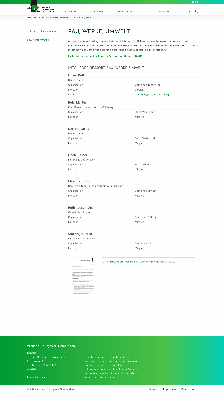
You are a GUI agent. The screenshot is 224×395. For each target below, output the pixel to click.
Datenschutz (188, 389)
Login (195, 2)
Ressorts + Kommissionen (43, 31)
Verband (70, 11)
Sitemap (154, 389)
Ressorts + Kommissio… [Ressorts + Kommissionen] (60, 17)
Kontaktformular (37, 377)
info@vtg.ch (34, 369)
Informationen (127, 11)
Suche (190, 11)
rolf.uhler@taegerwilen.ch (150, 94)
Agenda (99, 11)
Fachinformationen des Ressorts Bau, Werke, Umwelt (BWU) (105, 56)
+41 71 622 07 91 (48, 365)
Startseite (31, 17)
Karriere (164, 11)
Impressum (170, 389)
